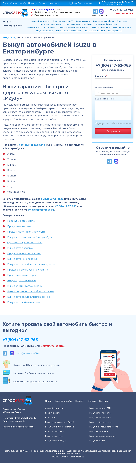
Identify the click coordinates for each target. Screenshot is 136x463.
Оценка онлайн (18, 3)
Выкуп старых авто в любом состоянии (30, 291)
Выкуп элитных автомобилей (24, 286)
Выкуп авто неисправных (22, 258)
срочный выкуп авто (32, 144)
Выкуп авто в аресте (122, 27)
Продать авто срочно (20, 226)
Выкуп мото (122, 21)
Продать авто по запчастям (24, 253)
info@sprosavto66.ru (84, 3)
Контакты (54, 3)
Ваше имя (101, 76)
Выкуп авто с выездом (95, 30)
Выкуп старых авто (44, 30)
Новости (32, 3)
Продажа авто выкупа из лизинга (27, 269)
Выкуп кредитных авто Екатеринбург (29, 237)
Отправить (113, 131)
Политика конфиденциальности (18, 427)
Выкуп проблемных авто (107, 24)
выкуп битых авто (52, 199)
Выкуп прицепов (114, 30)
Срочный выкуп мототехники (24, 242)
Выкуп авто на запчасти (50, 24)
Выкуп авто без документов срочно (28, 296)
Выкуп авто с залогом (20, 248)
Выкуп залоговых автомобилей (79, 24)
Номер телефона (105, 87)
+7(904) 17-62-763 (20, 339)
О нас (5, 3)
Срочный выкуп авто (44, 9)
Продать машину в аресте (23, 275)
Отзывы (43, 3)
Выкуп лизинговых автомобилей (73, 27)
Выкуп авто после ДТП (63, 21)
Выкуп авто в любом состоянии (41, 27)
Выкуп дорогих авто (101, 27)
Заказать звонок (124, 13)
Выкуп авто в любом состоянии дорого (31, 264)
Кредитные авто (82, 21)
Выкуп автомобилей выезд (23, 302)
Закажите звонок (53, 346)
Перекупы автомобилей (21, 220)
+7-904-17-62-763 (120, 10)
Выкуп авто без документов (68, 30)
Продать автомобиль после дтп (26, 231)
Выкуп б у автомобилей (21, 280)
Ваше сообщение (104, 99)
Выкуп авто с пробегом (103, 21)
